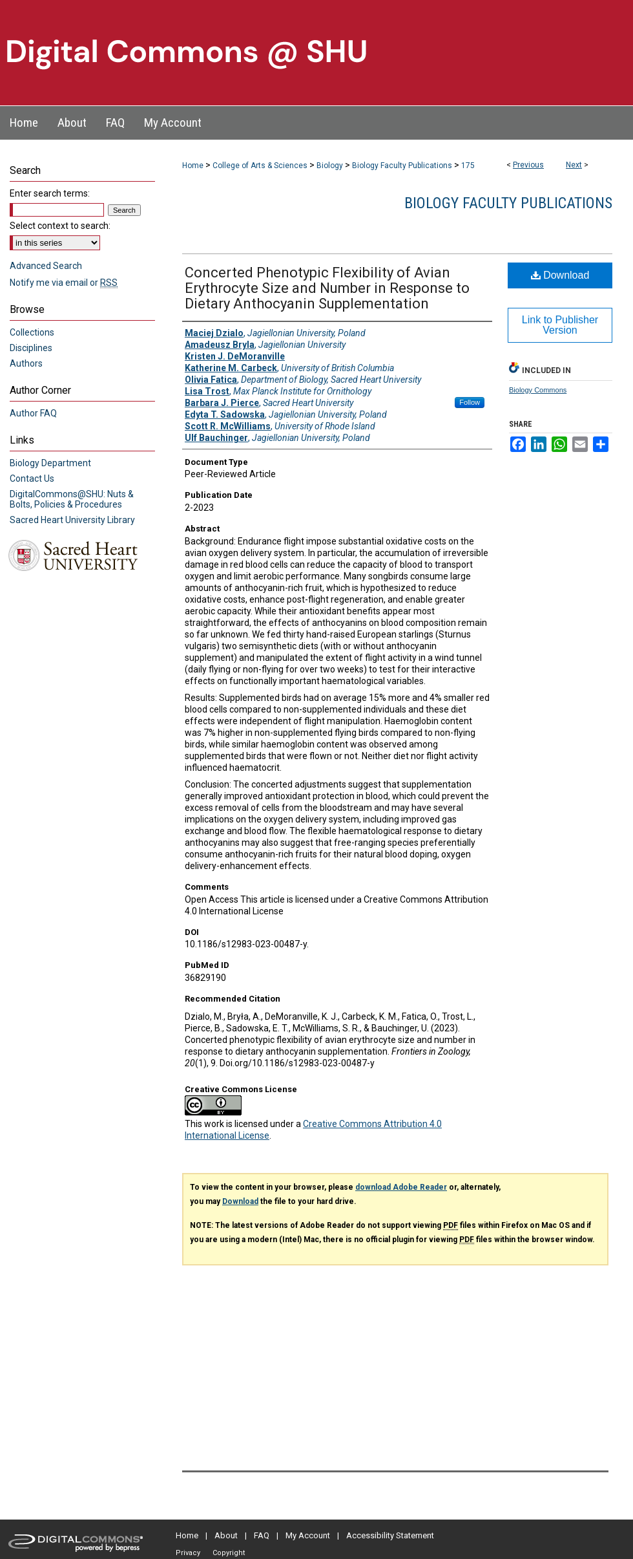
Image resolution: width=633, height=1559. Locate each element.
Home (192, 165)
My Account (307, 1535)
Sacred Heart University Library (72, 520)
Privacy (188, 1553)
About (226, 1535)
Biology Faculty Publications (402, 165)
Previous (528, 164)
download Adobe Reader (401, 1187)
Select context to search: (60, 225)
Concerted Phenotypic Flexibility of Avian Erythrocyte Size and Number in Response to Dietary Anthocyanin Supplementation (327, 288)
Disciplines (31, 348)
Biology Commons (537, 390)
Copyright (229, 1553)
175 (468, 165)
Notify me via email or (64, 282)
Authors (26, 363)
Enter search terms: (50, 193)
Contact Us (32, 478)
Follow (469, 402)
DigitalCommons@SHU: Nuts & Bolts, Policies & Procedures (72, 499)
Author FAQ (33, 413)
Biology (329, 165)
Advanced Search (46, 266)
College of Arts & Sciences (260, 165)
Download (560, 275)
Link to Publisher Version (560, 325)
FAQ (261, 1535)
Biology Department (50, 463)
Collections (32, 332)
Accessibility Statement (390, 1535)
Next (574, 164)
